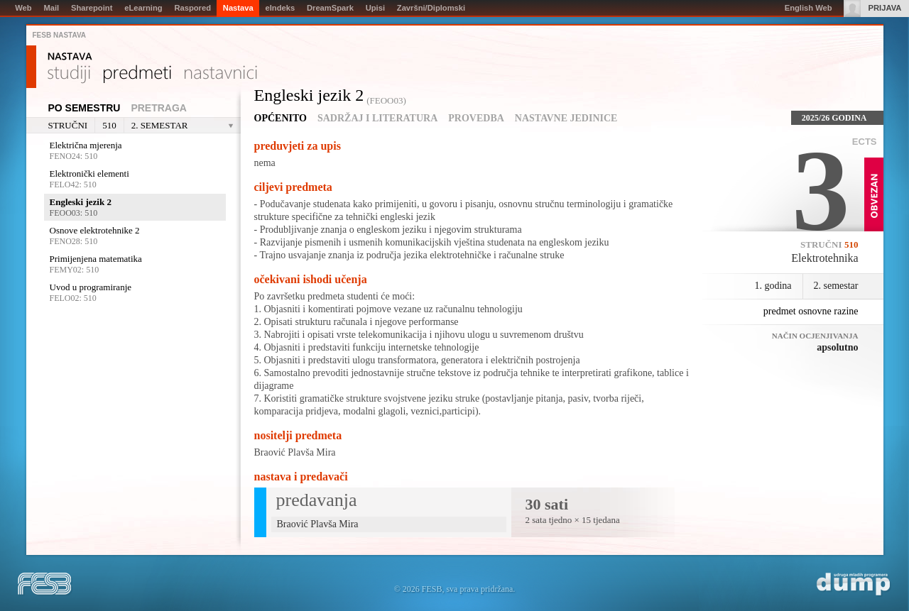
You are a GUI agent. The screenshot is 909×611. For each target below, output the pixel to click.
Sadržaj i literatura (377, 118)
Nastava (70, 57)
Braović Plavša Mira (295, 452)
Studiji (69, 74)
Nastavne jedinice (566, 118)
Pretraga (159, 108)
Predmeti (137, 74)
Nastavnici (221, 74)
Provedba (476, 118)
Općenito (280, 118)
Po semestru (84, 108)
